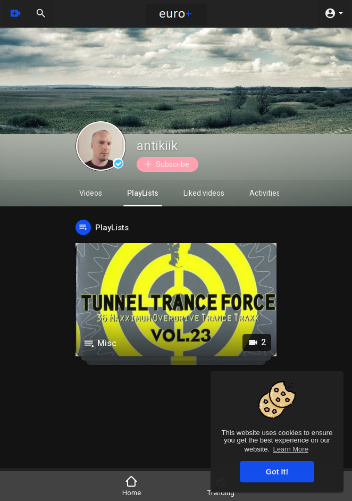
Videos (90, 193)
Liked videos (203, 193)
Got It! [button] (277, 471)
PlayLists (142, 197)
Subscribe (166, 164)
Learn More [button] (290, 449)
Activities (264, 193)
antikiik (157, 146)
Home (131, 486)
